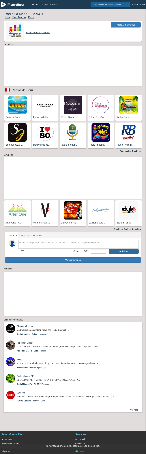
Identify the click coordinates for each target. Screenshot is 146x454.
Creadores (7, 439)
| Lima (31, 401)
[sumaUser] (98, 251)
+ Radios (34, 4)
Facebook (80, 444)
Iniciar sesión (138, 4)
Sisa (7, 17)
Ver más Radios (130, 151)
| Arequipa (32, 367)
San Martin (19, 17)
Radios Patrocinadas (127, 229)
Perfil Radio (37, 235)
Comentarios (12, 235)
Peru (31, 17)
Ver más (134, 410)
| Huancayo (32, 334)
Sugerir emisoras (49, 4)
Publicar (123, 251)
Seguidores (25, 235)
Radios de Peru (22, 90)
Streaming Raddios (11, 444)
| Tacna (31, 351)
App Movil (80, 439)
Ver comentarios (73, 260)
